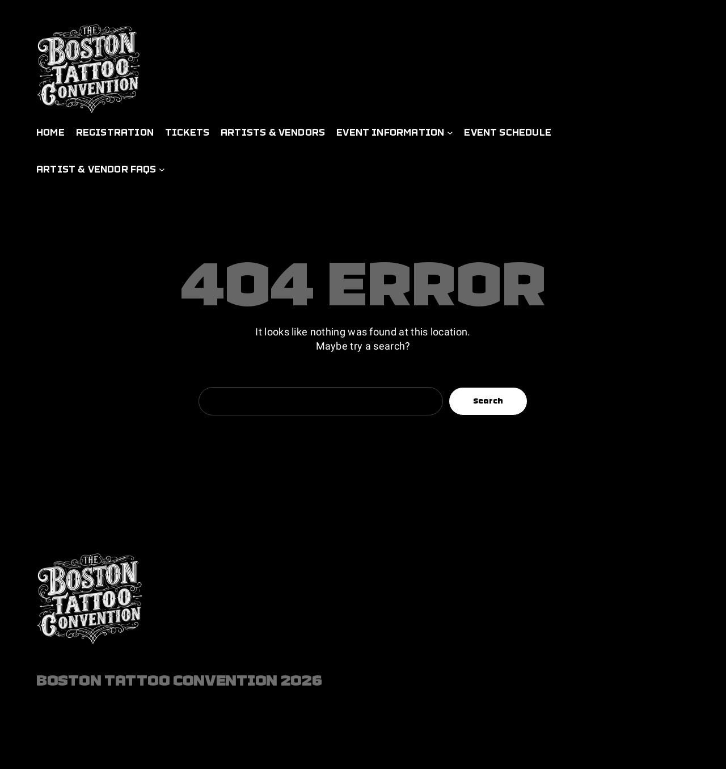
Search (488, 400)
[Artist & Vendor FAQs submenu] (162, 169)
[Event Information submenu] (450, 132)
